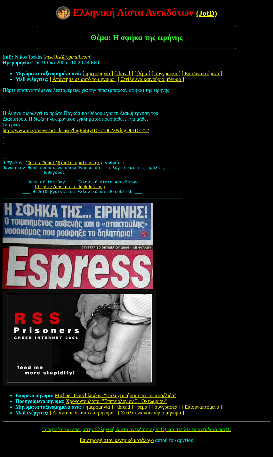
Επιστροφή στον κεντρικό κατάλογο (117, 449)
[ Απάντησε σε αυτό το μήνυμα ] (83, 79)
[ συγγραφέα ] (166, 73)
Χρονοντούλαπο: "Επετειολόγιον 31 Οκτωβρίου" (116, 410)
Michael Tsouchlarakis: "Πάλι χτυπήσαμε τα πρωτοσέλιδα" (115, 404)
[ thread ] (123, 73)
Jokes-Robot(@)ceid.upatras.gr (64, 164)
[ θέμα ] (142, 73)
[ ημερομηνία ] (98, 73)
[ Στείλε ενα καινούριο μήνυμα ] (151, 79)
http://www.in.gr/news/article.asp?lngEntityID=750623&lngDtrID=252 (76, 130)
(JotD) (206, 13)
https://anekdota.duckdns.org (70, 193)
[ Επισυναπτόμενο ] (202, 73)
